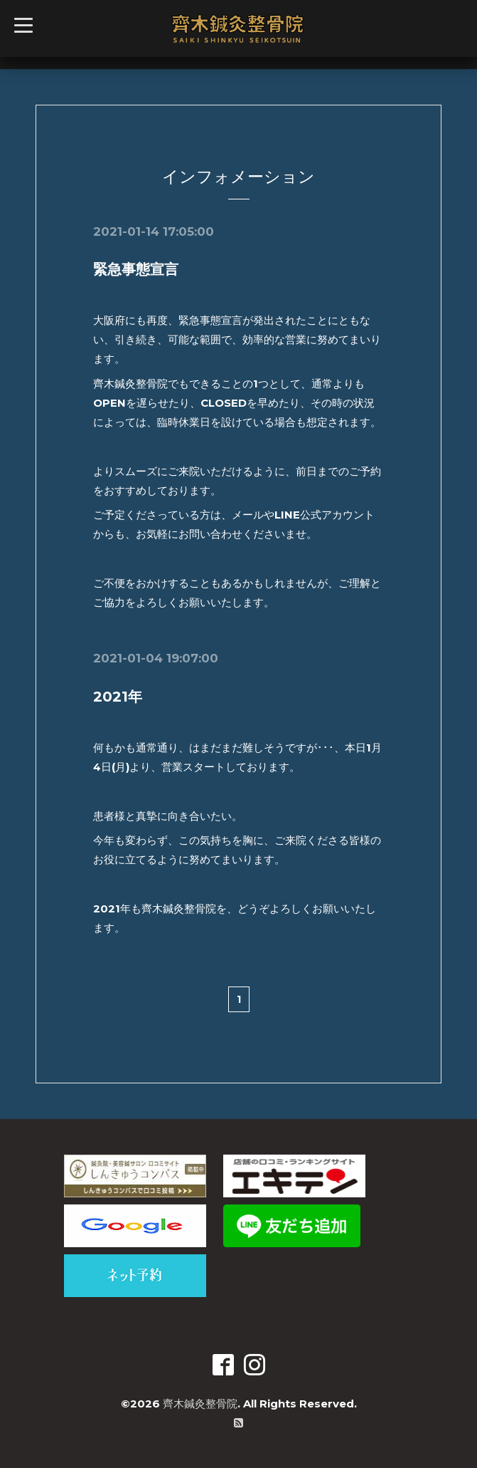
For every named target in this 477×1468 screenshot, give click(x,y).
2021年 (117, 696)
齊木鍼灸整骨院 (200, 1403)
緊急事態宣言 (135, 269)
